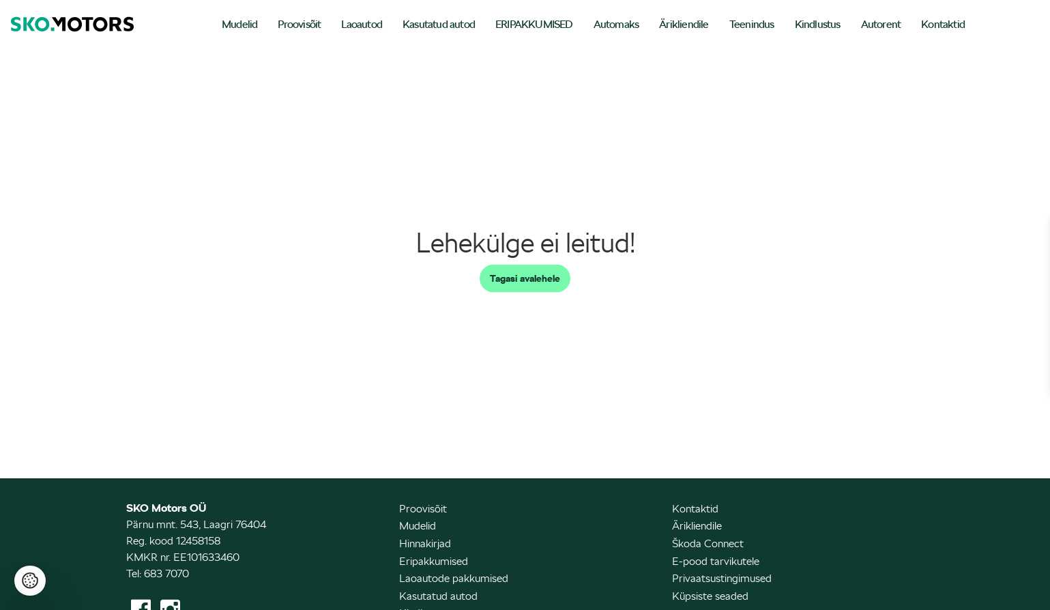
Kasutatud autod (439, 24)
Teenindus (751, 24)
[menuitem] (239, 25)
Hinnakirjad (425, 543)
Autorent (881, 24)
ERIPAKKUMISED (534, 24)
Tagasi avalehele (525, 278)
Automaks (616, 24)
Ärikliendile (683, 24)
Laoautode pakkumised (453, 578)
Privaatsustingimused (722, 578)
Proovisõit (299, 24)
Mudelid (239, 24)
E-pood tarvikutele (715, 561)
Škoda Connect (708, 543)
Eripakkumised (433, 561)
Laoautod (361, 24)
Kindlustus (818, 24)
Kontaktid (943, 24)
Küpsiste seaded (710, 596)
